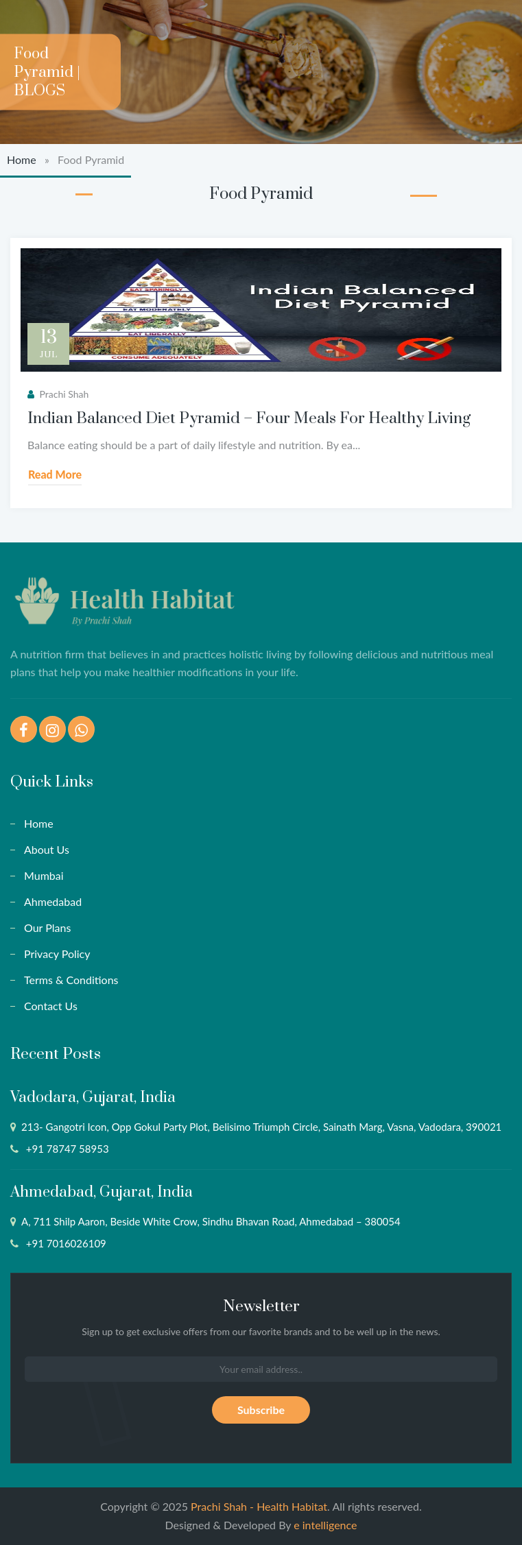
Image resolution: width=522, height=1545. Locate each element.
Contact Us (51, 1005)
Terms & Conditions (71, 979)
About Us (46, 849)
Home (21, 159)
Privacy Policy (57, 953)
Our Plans (47, 927)
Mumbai (44, 875)
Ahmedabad (53, 901)
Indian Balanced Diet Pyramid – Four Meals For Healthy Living (249, 419)
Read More (55, 474)
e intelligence (325, 1524)
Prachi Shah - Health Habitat (259, 1506)
